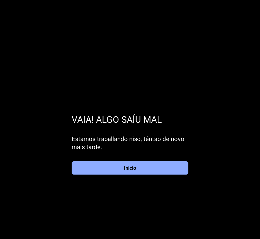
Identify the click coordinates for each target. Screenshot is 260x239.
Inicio (130, 168)
